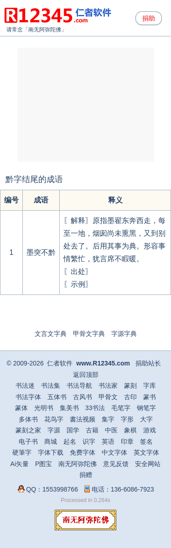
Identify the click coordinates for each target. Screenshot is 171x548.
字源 (53, 430)
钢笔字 (146, 407)
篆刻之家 (28, 430)
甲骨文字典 (89, 333)
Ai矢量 (19, 463)
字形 (127, 419)
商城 (50, 441)
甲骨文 (108, 397)
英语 (108, 441)
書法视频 (82, 419)
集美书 (69, 407)
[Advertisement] (85, 105)
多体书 (28, 419)
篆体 (21, 407)
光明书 (43, 407)
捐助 (148, 18)
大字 (146, 419)
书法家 (108, 385)
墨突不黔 (41, 252)
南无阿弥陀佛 (44, 29)
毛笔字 (120, 407)
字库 (149, 385)
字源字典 (124, 333)
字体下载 (50, 452)
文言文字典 (51, 333)
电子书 (28, 441)
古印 (130, 397)
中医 (111, 430)
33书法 (95, 407)
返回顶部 (85, 374)
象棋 (130, 430)
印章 (127, 441)
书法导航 (79, 385)
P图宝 (43, 463)
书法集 (50, 385)
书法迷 (25, 385)
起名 (69, 441)
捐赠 (85, 474)
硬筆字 (21, 452)
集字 (108, 419)
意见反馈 (116, 463)
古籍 (92, 430)
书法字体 (28, 397)
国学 (73, 430)
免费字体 (82, 452)
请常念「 (17, 29)
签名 (146, 441)
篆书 (149, 397)
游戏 (149, 430)
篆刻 (130, 385)
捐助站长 (148, 363)
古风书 (82, 397)
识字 (89, 441)
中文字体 (114, 452)
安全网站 (148, 463)
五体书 (57, 397)
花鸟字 (53, 419)
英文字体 (146, 452)
